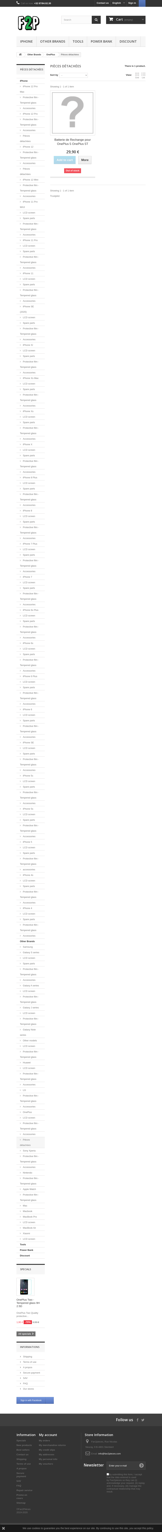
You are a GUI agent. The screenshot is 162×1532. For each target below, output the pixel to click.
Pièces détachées (25, 138)
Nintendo (27, 1172)
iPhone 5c (27, 775)
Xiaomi (26, 1233)
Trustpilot (55, 196)
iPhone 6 (27, 709)
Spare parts (28, 218)
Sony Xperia (28, 1150)
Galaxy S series (30, 952)
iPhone (26, 41)
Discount (128, 41)
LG (24, 1090)
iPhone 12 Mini (30, 179)
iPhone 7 (27, 577)
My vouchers (46, 1464)
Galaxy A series (30, 985)
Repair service (24, 1490)
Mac (24, 1205)
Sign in (132, 3)
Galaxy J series (30, 1007)
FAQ (25, 1383)
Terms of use (29, 1362)
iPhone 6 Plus (29, 676)
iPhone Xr (27, 345)
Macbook (27, 1211)
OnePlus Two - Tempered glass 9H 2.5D (28, 1303)
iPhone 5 (27, 842)
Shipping (27, 1356)
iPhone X (27, 444)
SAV (25, 1378)
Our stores (28, 1388)
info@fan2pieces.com (109, 1453)
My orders (44, 1440)
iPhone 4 (27, 908)
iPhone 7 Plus (29, 543)
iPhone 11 (27, 273)
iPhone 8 (27, 510)
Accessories (28, 108)
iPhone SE (28, 742)
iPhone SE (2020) (27, 309)
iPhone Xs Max (30, 378)
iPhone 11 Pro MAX (29, 204)
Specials (25, 1269)
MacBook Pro (29, 1216)
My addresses (46, 1454)
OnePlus (27, 1112)
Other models (29, 1040)
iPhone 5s (27, 808)
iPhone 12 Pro (30, 113)
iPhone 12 (27, 146)
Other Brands (52, 41)
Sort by (54, 75)
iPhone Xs (28, 411)
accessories (28, 869)
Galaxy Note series (28, 1032)
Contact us (103, 3)
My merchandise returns (52, 1445)
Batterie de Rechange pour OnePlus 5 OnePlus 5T (72, 142)
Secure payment (31, 1372)
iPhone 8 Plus (29, 477)
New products (24, 1445)
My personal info (48, 1459)
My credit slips (47, 1450)
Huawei (26, 1062)
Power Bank (101, 41)
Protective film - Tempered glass (29, 100)
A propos (27, 1367)
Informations (29, 1347)
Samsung (27, 947)
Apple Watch (29, 1189)
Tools (78, 41)
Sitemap (21, 1503)
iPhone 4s (27, 875)
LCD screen (28, 212)
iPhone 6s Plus (30, 610)
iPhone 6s (27, 643)
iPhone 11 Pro (30, 240)
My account (48, 1435)
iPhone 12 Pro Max (29, 89)
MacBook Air (29, 1227)
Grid (137, 75)
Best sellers (23, 1450)
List (143, 75)
